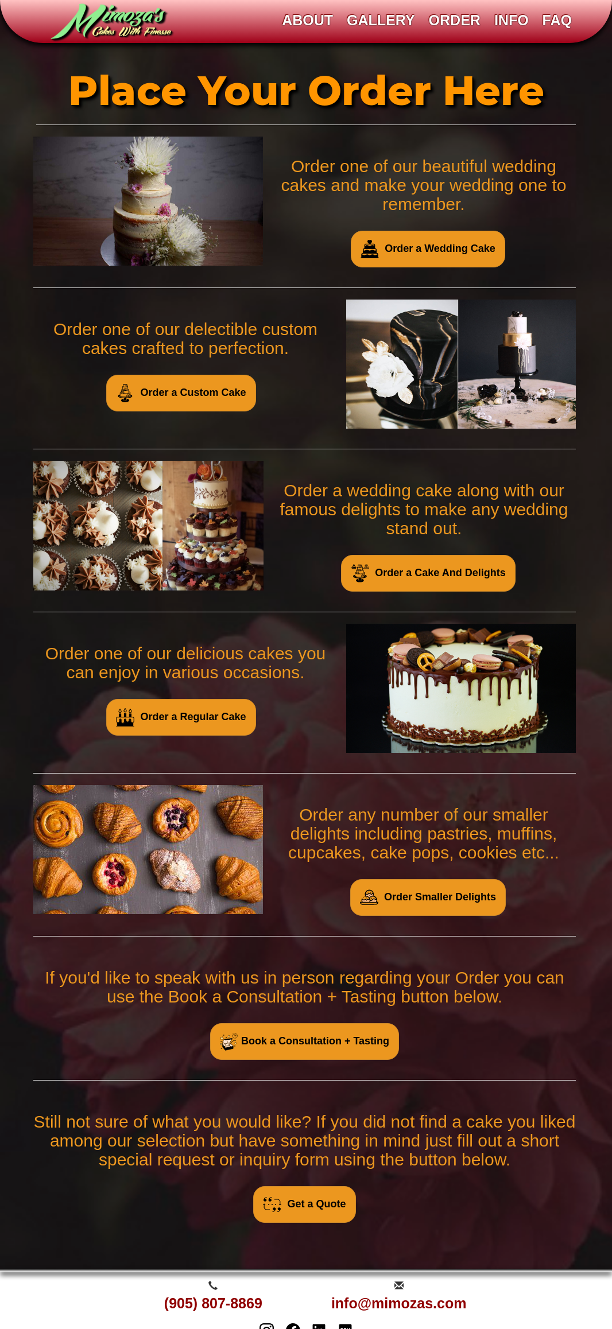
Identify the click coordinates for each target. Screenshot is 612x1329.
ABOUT (307, 20)
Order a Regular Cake (181, 717)
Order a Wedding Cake (428, 249)
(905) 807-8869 (213, 1303)
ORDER (455, 20)
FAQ (557, 20)
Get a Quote (304, 1204)
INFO (511, 20)
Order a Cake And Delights (428, 573)
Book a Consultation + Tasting (304, 1041)
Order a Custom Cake (181, 393)
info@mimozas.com (399, 1303)
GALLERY (381, 20)
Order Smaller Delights (428, 897)
